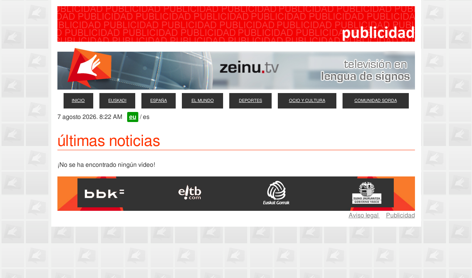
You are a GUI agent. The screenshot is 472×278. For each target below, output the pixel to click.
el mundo (202, 100)
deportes (250, 100)
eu (132, 117)
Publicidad (400, 215)
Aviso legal (364, 215)
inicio (78, 100)
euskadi (117, 100)
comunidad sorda (375, 100)
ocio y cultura (307, 100)
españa (158, 100)
